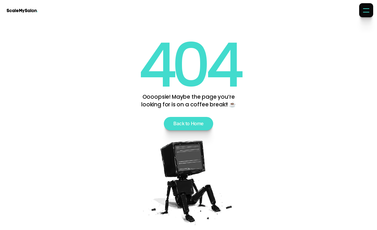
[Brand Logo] (22, 10)
